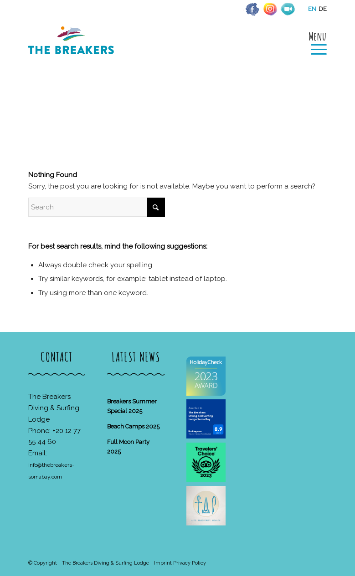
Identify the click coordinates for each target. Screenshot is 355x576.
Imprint (163, 563)
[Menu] (314, 41)
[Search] (96, 207)
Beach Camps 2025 (133, 426)
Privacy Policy (189, 563)
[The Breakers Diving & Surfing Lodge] (72, 49)
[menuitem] (314, 41)
